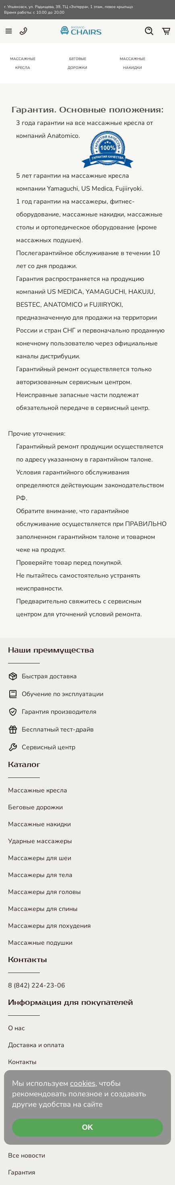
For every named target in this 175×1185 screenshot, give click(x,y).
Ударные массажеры (40, 841)
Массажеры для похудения (49, 925)
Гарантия (21, 1172)
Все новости (26, 1155)
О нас (16, 1028)
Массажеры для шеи (39, 858)
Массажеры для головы (44, 892)
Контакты (22, 1062)
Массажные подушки (40, 942)
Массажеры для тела (40, 875)
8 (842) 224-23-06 (36, 985)
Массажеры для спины (43, 908)
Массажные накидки (39, 824)
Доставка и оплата (36, 1045)
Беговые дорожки (35, 807)
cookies (82, 1083)
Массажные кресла (37, 790)
